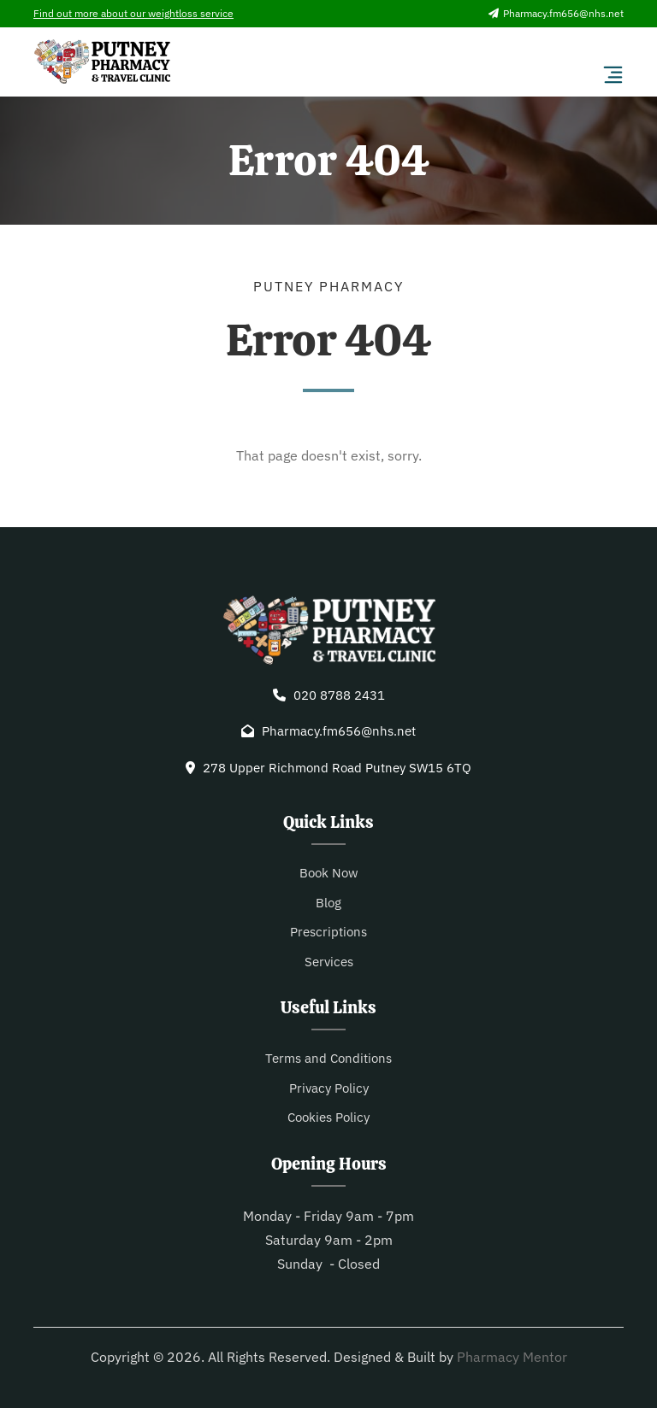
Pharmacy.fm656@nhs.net (556, 13)
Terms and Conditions (328, 1058)
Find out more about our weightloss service (133, 13)
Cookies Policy (328, 1117)
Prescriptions (328, 932)
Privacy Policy (329, 1088)
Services (329, 961)
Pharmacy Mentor (512, 1356)
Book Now (328, 873)
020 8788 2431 (339, 695)
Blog (328, 903)
